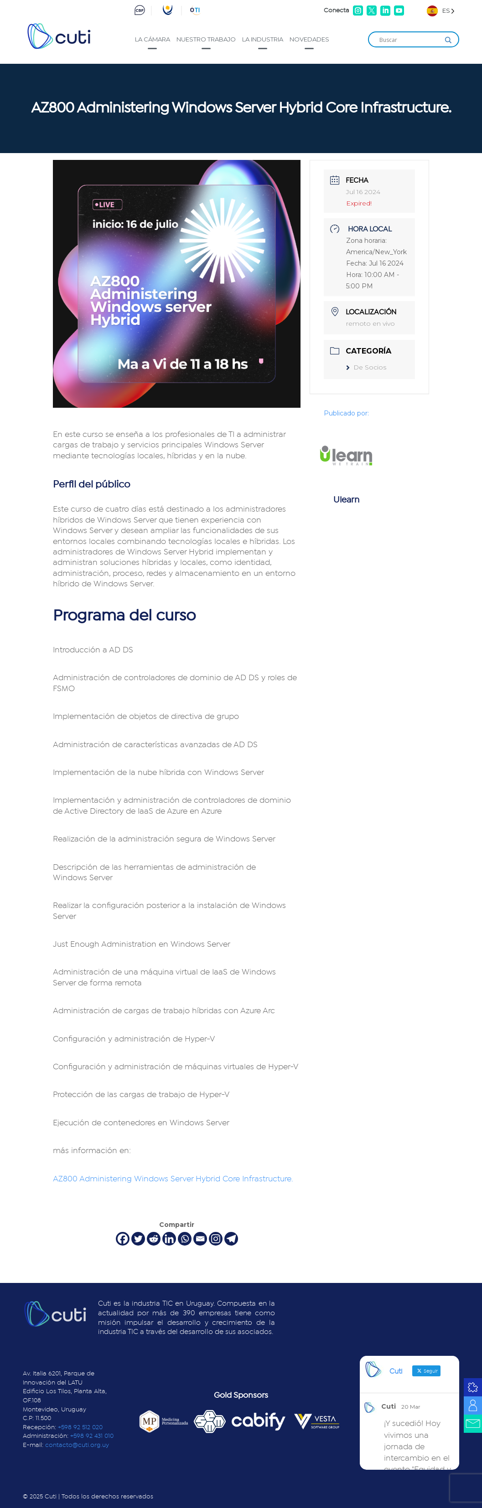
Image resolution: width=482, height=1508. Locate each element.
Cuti (388, 1406)
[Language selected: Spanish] (440, 10)
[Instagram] (216, 1239)
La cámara (152, 39)
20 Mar (410, 1406)
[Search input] (409, 40)
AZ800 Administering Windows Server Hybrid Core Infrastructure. (174, 1179)
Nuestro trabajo (206, 39)
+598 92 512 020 (80, 1427)
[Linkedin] (169, 1239)
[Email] (200, 1239)
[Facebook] (123, 1239)
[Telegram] (231, 1239)
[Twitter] (138, 1239)
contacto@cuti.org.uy (77, 1445)
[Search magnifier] (448, 40)
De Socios (366, 367)
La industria (262, 39)
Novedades (309, 39)
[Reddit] (154, 1239)
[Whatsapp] (185, 1239)
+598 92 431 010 (92, 1436)
